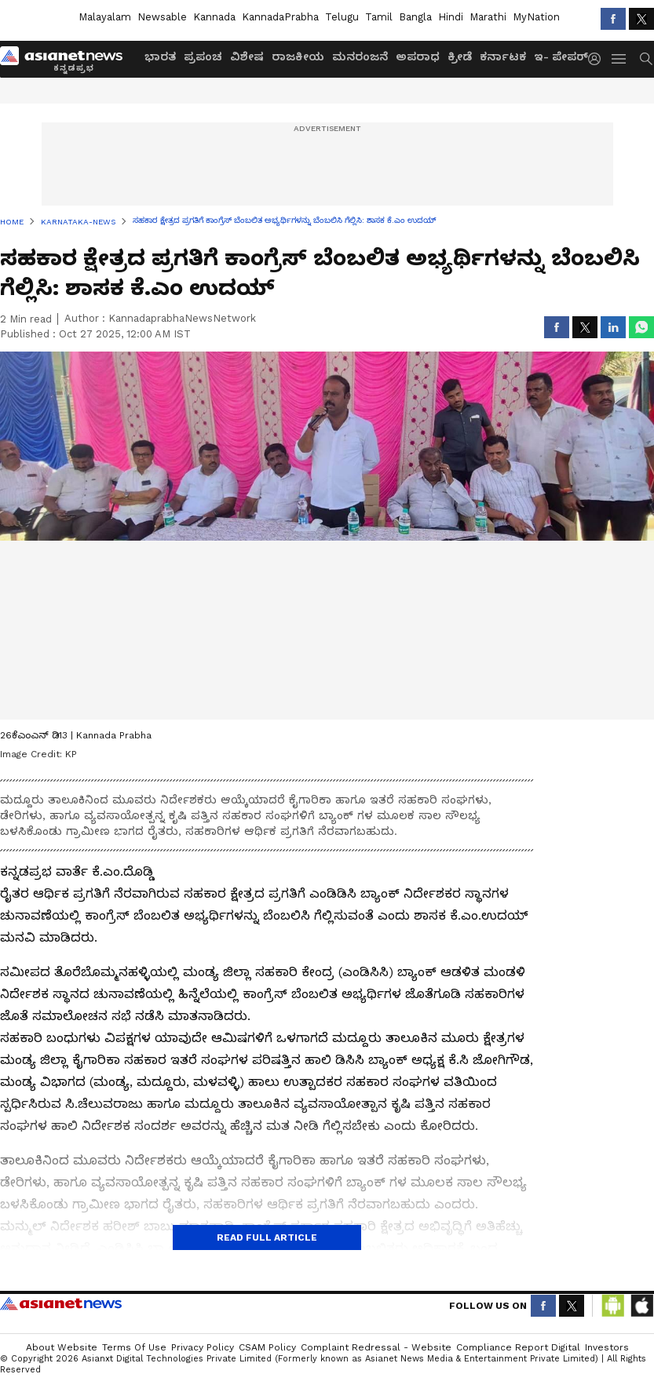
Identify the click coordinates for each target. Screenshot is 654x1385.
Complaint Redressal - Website (376, 1347)
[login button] (598, 59)
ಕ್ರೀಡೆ (460, 56)
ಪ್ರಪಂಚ (203, 56)
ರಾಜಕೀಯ (298, 56)
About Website (61, 1347)
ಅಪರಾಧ (418, 56)
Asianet (61, 1303)
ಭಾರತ (160, 56)
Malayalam (105, 17)
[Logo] (66, 59)
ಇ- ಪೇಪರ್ (561, 56)
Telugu (342, 17)
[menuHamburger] (619, 59)
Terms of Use (134, 1347)
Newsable (162, 17)
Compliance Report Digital (518, 1347)
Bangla (415, 17)
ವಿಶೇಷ (247, 56)
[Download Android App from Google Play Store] (613, 1306)
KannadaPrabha (280, 17)
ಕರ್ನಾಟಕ (503, 56)
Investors (607, 1347)
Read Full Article (267, 1237)
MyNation (536, 17)
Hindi (450, 17)
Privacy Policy (202, 1347)
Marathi (487, 17)
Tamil (379, 17)
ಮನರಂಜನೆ (360, 56)
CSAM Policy (267, 1347)
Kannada (214, 17)
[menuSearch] (646, 59)
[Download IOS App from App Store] (641, 1306)
